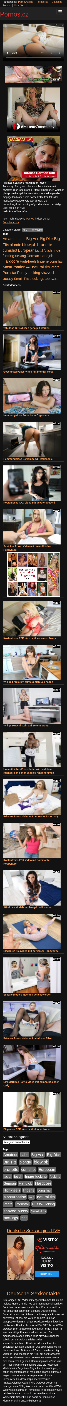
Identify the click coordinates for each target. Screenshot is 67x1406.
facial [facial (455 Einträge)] (39, 250)
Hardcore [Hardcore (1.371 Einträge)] (11, 261)
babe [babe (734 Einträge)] (22, 239)
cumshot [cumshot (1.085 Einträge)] (10, 250)
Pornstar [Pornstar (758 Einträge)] (9, 273)
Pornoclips (42, 1)
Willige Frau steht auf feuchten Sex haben (28, 681)
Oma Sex (19, 5)
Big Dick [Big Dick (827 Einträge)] (46, 239)
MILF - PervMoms (33, 229)
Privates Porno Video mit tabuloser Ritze (27, 1038)
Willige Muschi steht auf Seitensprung (26, 725)
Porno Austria (25, 1)
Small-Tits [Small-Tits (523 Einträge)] (21, 279)
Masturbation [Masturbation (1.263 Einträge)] (14, 267)
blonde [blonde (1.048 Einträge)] (15, 245)
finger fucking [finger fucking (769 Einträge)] (36, 1176)
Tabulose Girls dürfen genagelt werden (26, 328)
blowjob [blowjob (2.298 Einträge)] (29, 244)
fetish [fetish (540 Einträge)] (48, 250)
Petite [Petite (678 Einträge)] (54, 267)
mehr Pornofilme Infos (15, 211)
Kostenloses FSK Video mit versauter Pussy (29, 638)
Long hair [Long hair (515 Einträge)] (56, 261)
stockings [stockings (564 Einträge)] (37, 279)
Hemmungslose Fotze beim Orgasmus (26, 415)
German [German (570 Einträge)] (33, 256)
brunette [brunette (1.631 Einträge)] (44, 244)
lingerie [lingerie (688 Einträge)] (43, 261)
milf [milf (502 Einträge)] (28, 267)
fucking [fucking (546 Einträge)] (20, 256)
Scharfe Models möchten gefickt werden (27, 994)
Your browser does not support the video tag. (33, 42)
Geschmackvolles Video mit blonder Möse (28, 371)
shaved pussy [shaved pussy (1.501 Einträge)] (15, 1211)
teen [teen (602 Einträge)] (48, 279)
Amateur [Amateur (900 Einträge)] (10, 239)
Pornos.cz (14, 14)
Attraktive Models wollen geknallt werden (27, 907)
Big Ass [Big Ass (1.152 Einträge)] (32, 238)
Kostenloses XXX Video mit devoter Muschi (29, 502)
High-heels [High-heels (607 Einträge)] (28, 261)
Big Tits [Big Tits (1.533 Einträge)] (10, 1162)
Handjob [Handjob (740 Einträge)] (46, 256)
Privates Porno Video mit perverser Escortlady (31, 816)
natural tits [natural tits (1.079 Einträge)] (41, 267)
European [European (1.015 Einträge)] (26, 250)
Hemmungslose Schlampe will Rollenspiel (28, 459)
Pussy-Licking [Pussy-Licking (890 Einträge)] (28, 273)
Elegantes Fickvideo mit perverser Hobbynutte (31, 951)
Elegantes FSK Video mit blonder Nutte (26, 1129)
